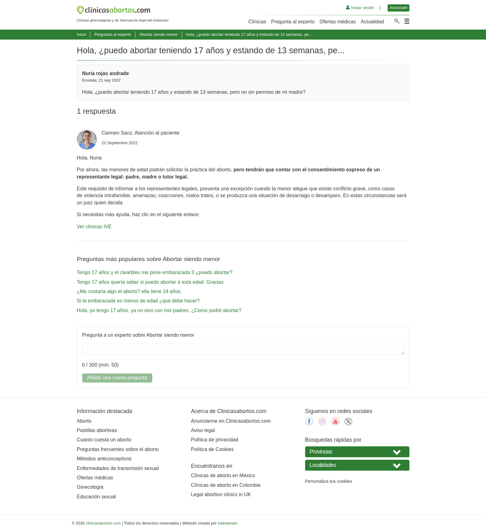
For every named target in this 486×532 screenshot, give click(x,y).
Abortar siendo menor (158, 34)
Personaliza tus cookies (328, 481)
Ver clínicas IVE (94, 226)
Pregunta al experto (293, 21)
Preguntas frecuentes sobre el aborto (118, 449)
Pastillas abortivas (97, 430)
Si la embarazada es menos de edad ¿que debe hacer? (138, 300)
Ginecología (90, 487)
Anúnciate (398, 7)
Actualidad (372, 21)
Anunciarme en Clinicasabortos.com (231, 421)
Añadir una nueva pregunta (117, 377)
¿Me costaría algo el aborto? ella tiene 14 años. (129, 291)
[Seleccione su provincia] (357, 451)
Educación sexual (96, 496)
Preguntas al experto (112, 34)
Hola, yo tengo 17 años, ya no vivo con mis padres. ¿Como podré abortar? (159, 310)
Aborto (84, 421)
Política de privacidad (214, 439)
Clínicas (257, 21)
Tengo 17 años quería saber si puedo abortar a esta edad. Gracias (150, 282)
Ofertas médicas (337, 21)
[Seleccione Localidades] (357, 465)
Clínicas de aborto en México (223, 475)
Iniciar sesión (360, 7)
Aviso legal (203, 430)
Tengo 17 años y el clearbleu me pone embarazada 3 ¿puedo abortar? (155, 272)
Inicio (81, 34)
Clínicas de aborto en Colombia (225, 485)
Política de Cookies (212, 449)
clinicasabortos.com (103, 523)
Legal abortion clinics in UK (221, 494)
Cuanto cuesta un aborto (104, 439)
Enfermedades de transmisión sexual (118, 468)
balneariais (227, 523)
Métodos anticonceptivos (104, 458)
